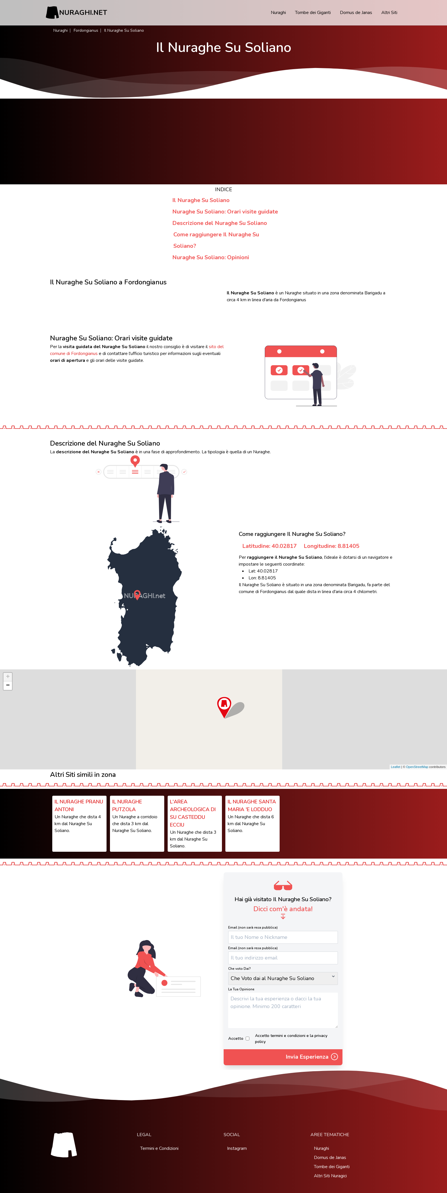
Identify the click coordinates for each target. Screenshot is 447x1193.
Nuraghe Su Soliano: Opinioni (210, 257)
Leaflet (395, 767)
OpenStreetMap (417, 767)
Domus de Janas (356, 12)
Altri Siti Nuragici (330, 1176)
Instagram (237, 1148)
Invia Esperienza (312, 1057)
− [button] (8, 685)
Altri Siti (389, 12)
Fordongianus (86, 30)
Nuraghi (278, 12)
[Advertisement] (223, 141)
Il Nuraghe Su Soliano (201, 200)
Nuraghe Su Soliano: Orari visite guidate (225, 212)
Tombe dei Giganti (313, 12)
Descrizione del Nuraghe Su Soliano (219, 223)
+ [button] (8, 677)
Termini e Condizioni (159, 1148)
